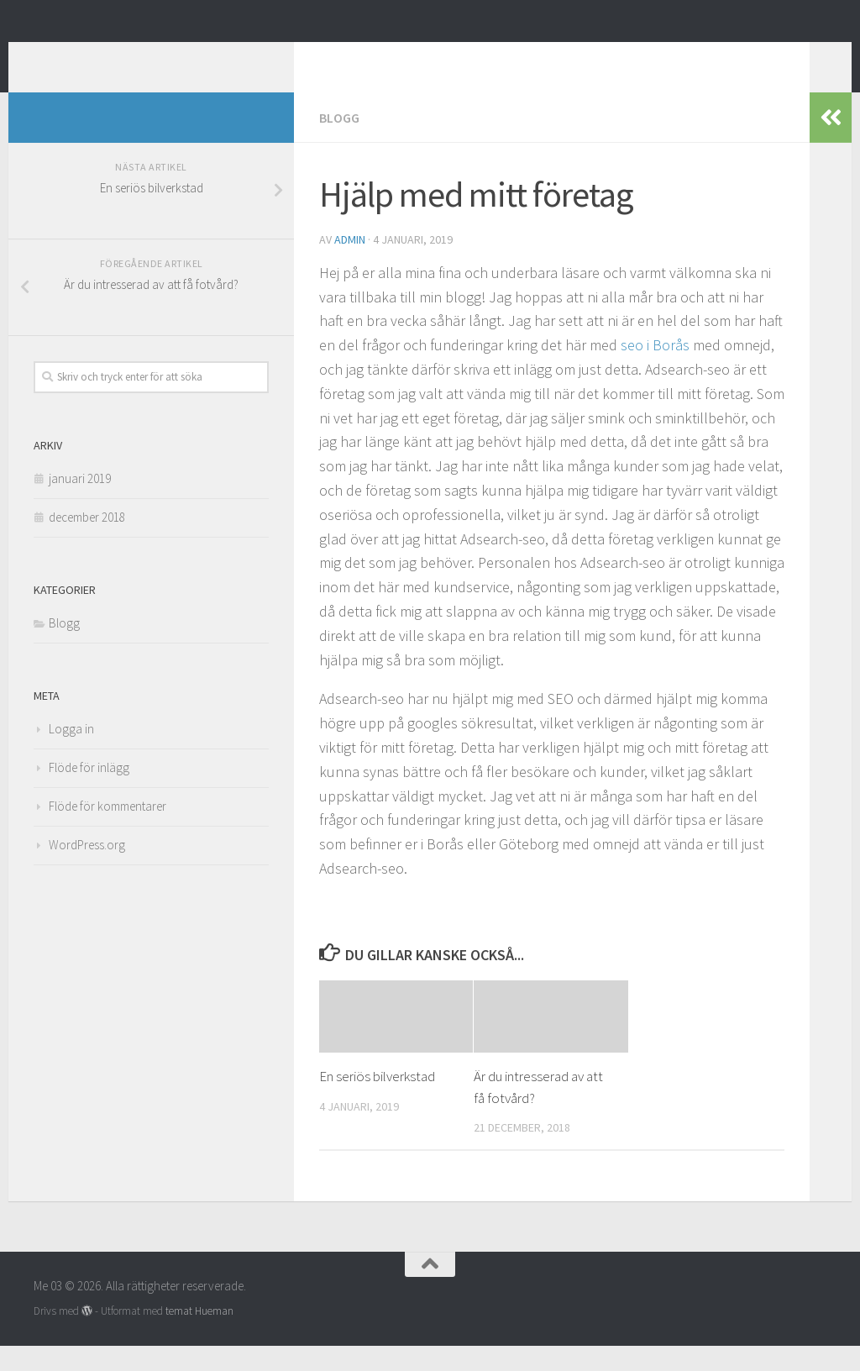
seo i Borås (657, 370)
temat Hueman (199, 1336)
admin (349, 264)
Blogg (339, 142)
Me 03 (77, 58)
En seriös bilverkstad (377, 1101)
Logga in (71, 754)
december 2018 (87, 542)
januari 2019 (80, 504)
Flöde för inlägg (89, 793)
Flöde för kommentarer (107, 831)
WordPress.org (87, 870)
